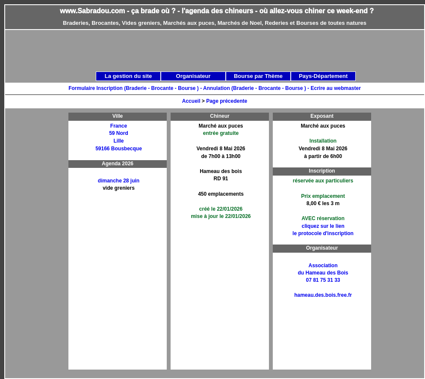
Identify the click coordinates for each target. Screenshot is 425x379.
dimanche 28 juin (118, 181)
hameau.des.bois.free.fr (323, 295)
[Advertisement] (198, 91)
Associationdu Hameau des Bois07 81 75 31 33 (323, 273)
